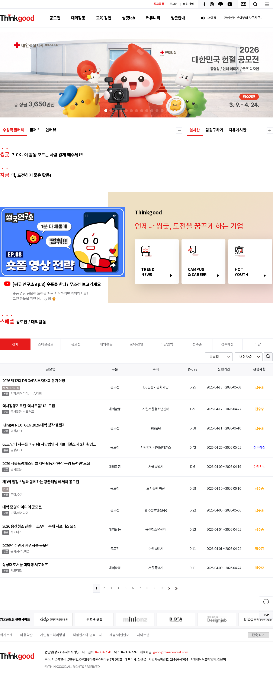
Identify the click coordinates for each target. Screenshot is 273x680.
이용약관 (26, 635)
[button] (105, 110)
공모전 (54, 18)
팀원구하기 (214, 130)
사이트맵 (143, 635)
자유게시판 (238, 130)
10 (162, 588)
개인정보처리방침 (52, 635)
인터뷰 (50, 130)
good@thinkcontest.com (170, 652)
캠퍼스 (34, 130)
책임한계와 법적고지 (87, 635)
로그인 (174, 4)
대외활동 (78, 18)
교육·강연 (103, 18)
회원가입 (188, 4)
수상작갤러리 (13, 130)
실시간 (194, 130)
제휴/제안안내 (119, 635)
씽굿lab (128, 18)
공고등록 (158, 4)
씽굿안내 (178, 18)
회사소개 (6, 635)
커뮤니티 (153, 18)
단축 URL (259, 635)
